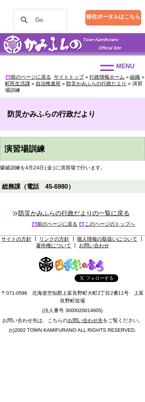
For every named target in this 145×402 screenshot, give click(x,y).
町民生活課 (17, 83)
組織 (135, 77)
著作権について (53, 247)
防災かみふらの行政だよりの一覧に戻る (74, 214)
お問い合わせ (94, 247)
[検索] (39, 20)
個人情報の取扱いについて (107, 240)
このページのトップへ (110, 225)
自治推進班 (48, 83)
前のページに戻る (31, 77)
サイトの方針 (16, 240)
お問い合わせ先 (85, 322)
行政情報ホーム (107, 77)
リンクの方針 (54, 240)
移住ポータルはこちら (113, 17)
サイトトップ (69, 77)
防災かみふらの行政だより (96, 83)
